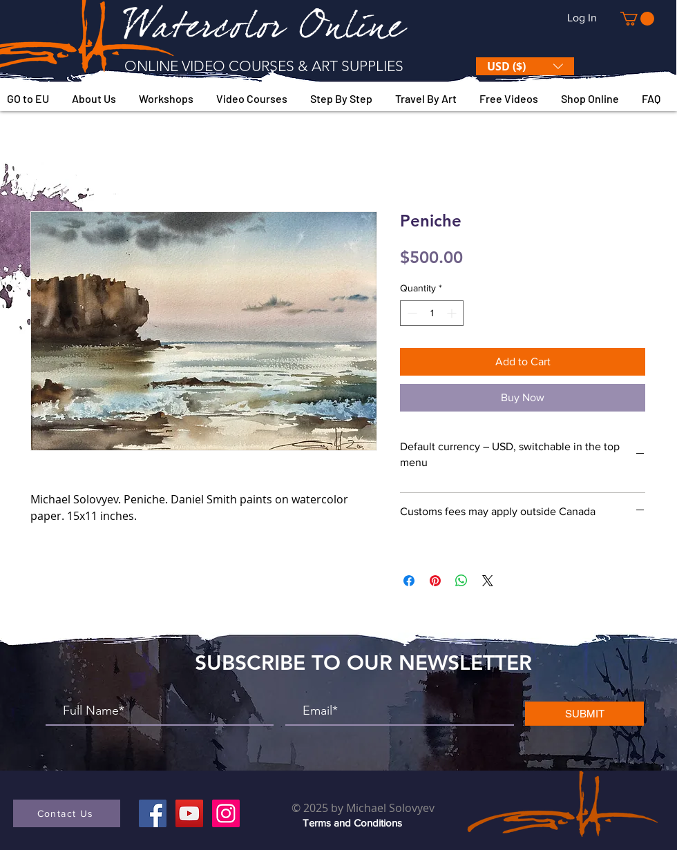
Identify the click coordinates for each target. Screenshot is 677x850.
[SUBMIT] (584, 714)
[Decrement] (410, 313)
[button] (637, 19)
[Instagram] (226, 813)
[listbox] (525, 66)
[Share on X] (487, 580)
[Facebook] (152, 813)
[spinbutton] (431, 313)
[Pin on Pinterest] (435, 580)
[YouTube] (189, 813)
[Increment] (452, 313)
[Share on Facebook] (409, 580)
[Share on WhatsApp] (461, 580)
